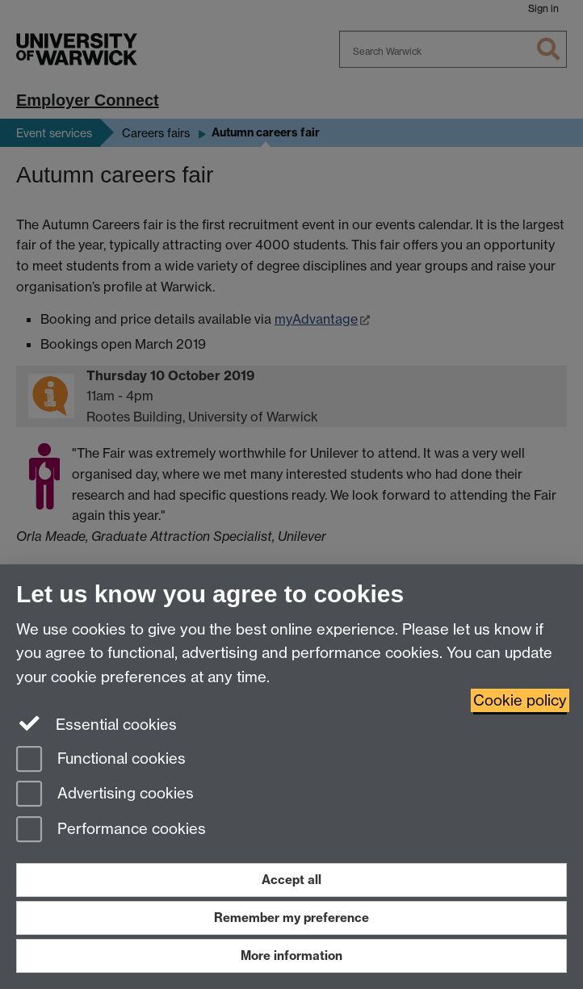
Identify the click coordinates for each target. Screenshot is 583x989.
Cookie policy (520, 700)
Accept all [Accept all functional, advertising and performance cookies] (291, 879)
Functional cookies (101, 760)
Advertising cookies (105, 795)
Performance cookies (111, 830)
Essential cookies (96, 723)
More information (291, 955)
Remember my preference (291, 917)
